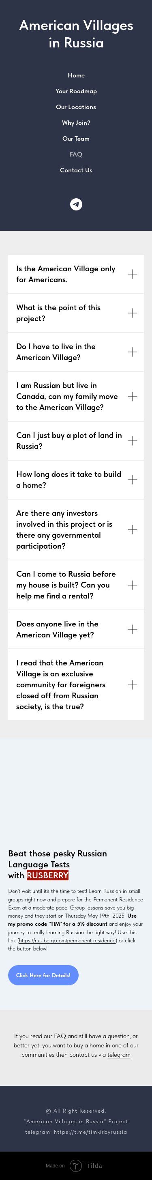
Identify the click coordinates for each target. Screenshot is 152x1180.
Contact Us (76, 170)
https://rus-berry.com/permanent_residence (67, 940)
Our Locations (76, 107)
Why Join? (76, 123)
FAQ (76, 154)
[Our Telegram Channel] (76, 204)
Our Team (76, 138)
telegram (119, 1054)
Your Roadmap (76, 91)
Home (76, 75)
